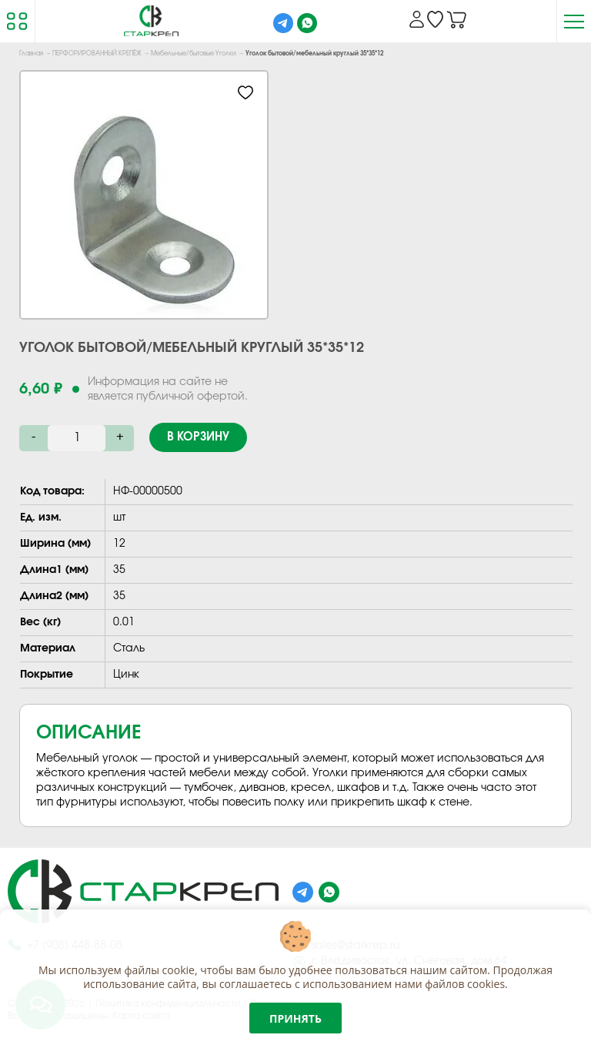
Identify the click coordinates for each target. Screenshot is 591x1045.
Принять (295, 1018)
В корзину (198, 437)
